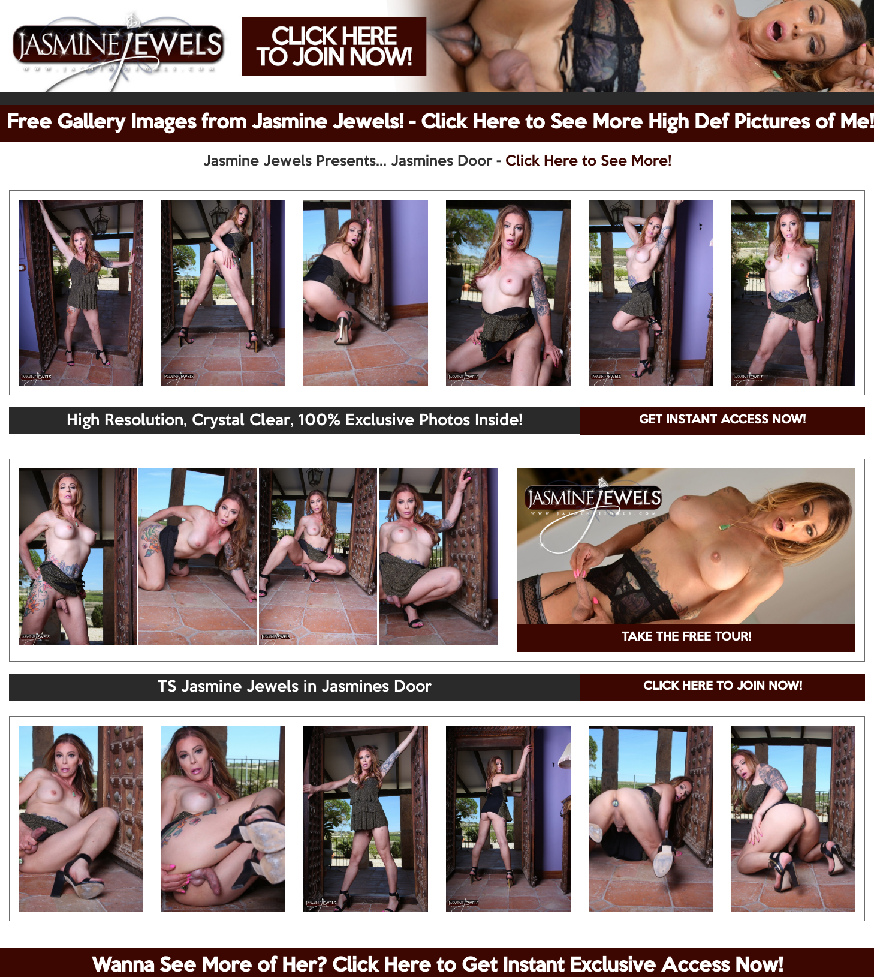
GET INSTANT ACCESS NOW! (722, 420)
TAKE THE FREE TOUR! (686, 637)
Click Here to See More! (588, 161)
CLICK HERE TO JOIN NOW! (722, 686)
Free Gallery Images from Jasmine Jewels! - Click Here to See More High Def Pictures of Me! (440, 123)
